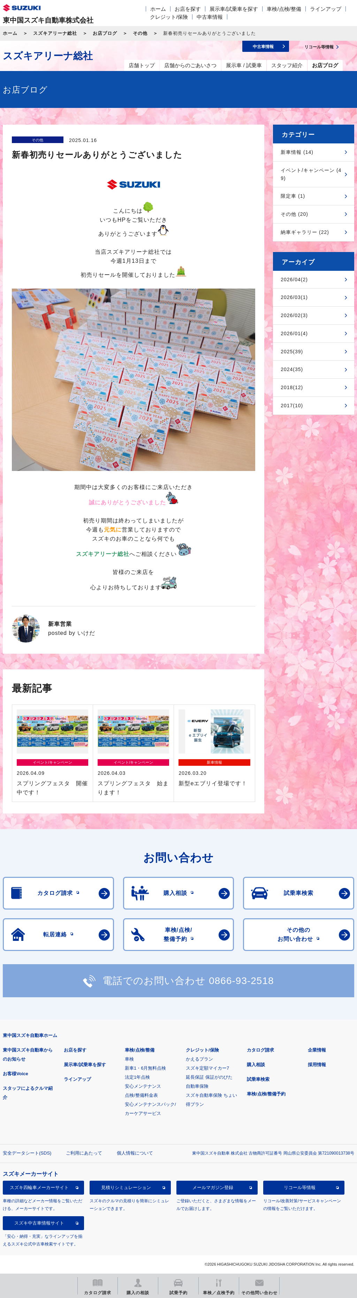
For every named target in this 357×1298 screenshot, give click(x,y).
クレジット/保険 (169, 16)
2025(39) (292, 351)
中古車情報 (210, 16)
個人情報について (135, 1153)
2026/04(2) (294, 279)
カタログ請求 (260, 1050)
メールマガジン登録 (212, 1187)
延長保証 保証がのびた (209, 1077)
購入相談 (256, 1064)
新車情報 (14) (297, 152)
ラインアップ (325, 8)
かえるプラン (199, 1059)
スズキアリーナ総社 (55, 33)
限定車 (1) (293, 196)
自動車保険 (197, 1086)
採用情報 (317, 1064)
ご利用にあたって (84, 1153)
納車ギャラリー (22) (305, 232)
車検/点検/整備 (284, 8)
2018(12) (292, 387)
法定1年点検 (137, 1077)
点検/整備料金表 (141, 1095)
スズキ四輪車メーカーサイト (39, 1187)
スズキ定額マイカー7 (207, 1068)
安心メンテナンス (143, 1086)
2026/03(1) (294, 297)
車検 (129, 1059)
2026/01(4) (294, 333)
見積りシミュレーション (126, 1187)
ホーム (158, 8)
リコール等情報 (300, 1187)
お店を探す (188, 8)
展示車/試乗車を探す (234, 8)
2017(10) (292, 405)
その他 (140, 33)
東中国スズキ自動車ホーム (30, 1035)
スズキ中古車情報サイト (39, 1223)
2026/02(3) (294, 315)
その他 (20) (294, 214)
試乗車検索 (258, 1079)
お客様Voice (15, 1073)
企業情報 (317, 1050)
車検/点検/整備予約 (266, 1093)
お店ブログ (105, 33)
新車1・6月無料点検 (145, 1068)
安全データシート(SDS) (27, 1153)
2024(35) (292, 369)
